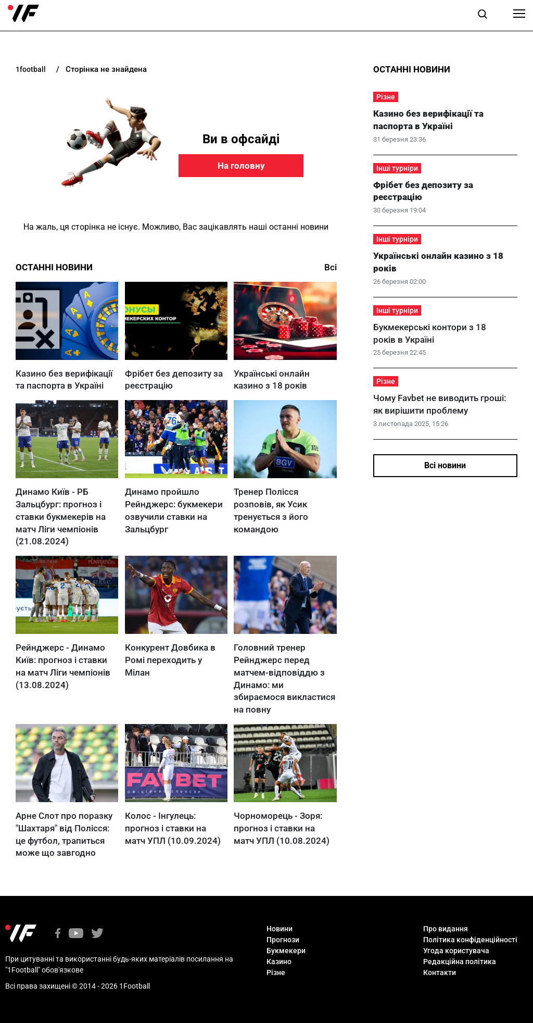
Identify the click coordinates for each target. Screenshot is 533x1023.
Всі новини (445, 465)
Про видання (445, 929)
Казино (278, 961)
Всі (330, 267)
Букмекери (286, 950)
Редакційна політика (459, 961)
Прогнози (282, 939)
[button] (482, 15)
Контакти (439, 972)
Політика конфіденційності (470, 939)
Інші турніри (397, 168)
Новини (279, 929)
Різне (385, 97)
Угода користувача (456, 950)
